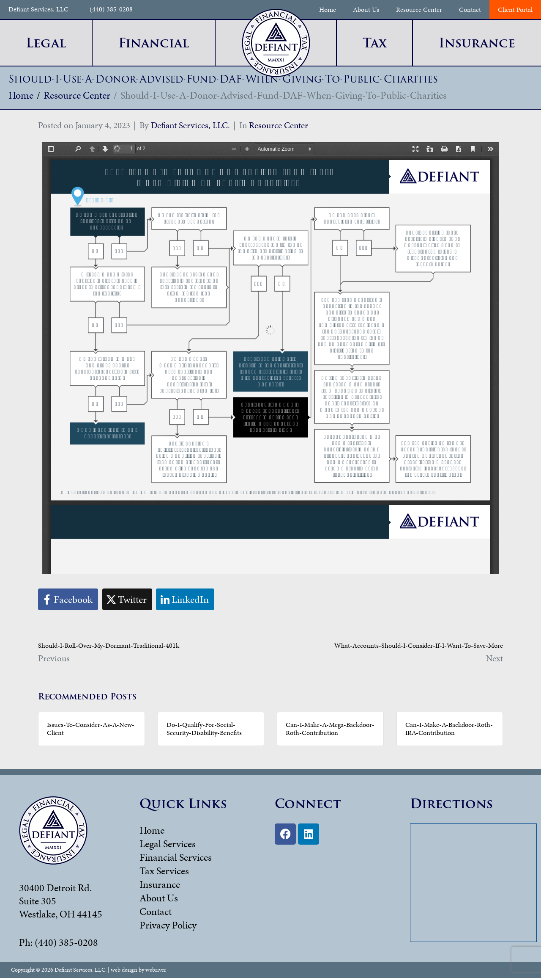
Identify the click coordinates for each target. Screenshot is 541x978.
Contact (470, 9)
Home (327, 9)
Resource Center (419, 9)
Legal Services (167, 844)
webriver (155, 970)
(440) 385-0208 (111, 9)
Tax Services (164, 871)
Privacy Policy (168, 925)
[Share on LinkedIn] (185, 599)
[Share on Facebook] (68, 599)
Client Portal (515, 9)
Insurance (159, 884)
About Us (366, 9)
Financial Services (175, 857)
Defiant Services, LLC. (190, 125)
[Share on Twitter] (127, 599)
